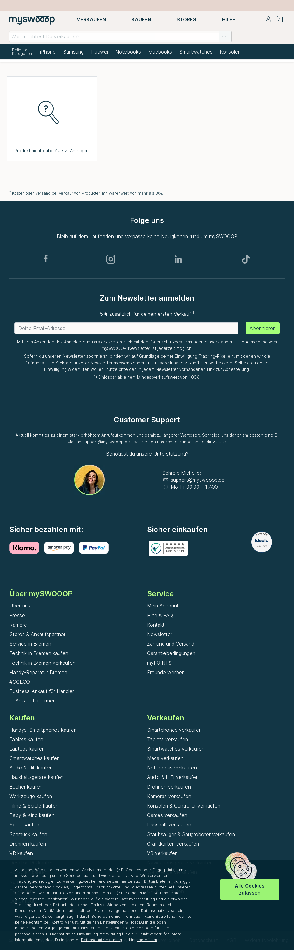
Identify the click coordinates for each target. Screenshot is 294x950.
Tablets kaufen (26, 739)
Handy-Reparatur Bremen (38, 672)
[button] (224, 36)
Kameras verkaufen (169, 796)
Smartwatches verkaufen (176, 749)
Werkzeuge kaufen (30, 796)
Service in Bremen (30, 644)
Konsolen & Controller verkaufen (183, 806)
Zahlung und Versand (170, 644)
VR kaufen (21, 853)
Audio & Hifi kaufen (31, 768)
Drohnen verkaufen (169, 787)
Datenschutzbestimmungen (176, 342)
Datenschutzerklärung (101, 940)
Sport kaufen (24, 825)
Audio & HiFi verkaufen (173, 777)
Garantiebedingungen (171, 653)
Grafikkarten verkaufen (173, 844)
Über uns (19, 606)
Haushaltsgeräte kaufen (36, 777)
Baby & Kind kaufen (31, 815)
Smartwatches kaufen (34, 758)
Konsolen (230, 52)
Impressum (147, 940)
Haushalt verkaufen (169, 825)
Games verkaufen (167, 815)
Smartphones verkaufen (174, 730)
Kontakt (156, 625)
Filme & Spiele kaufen (33, 806)
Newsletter (159, 634)
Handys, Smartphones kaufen (43, 730)
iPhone (48, 52)
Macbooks (160, 52)
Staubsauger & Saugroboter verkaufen (191, 834)
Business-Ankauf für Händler (41, 691)
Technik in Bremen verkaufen (42, 663)
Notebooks (128, 52)
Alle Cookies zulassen (249, 889)
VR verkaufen (162, 853)
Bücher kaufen (26, 787)
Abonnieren (263, 328)
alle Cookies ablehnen (122, 928)
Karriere (18, 625)
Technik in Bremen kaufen (38, 653)
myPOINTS (159, 663)
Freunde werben (166, 672)
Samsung (73, 52)
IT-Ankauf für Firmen (32, 701)
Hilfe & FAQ (160, 615)
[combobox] (120, 36)
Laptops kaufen (27, 749)
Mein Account (163, 606)
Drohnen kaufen (27, 844)
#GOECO (19, 682)
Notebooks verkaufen (172, 768)
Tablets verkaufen (167, 739)
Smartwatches (195, 52)
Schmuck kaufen (28, 834)
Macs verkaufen (165, 758)
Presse (17, 615)
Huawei (99, 52)
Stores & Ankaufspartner (37, 634)
